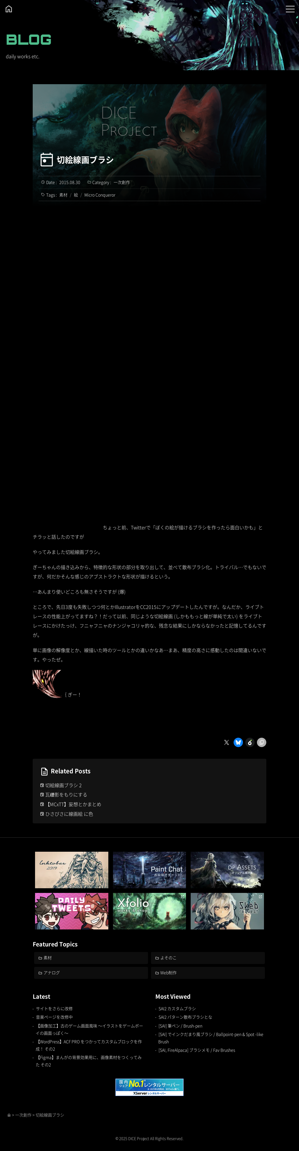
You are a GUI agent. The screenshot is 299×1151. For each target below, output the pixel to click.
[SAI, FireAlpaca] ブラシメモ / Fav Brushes (197, 1050)
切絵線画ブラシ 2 (63, 785)
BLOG (29, 39)
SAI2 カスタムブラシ (177, 1008)
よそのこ (168, 957)
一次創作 (122, 182)
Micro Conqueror (99, 195)
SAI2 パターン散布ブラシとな (185, 1017)
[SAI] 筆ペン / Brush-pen (180, 1026)
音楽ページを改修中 (54, 1017)
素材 (63, 195)
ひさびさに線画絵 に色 (69, 813)
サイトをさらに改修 (54, 1008)
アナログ (52, 972)
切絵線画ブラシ (85, 159)
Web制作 (168, 972)
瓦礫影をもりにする (66, 794)
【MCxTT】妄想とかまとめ (73, 804)
